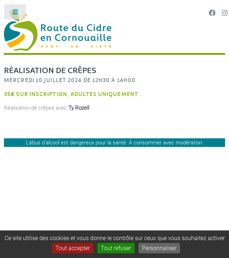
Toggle (15, 13)
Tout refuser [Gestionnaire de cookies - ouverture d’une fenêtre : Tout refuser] (116, 248)
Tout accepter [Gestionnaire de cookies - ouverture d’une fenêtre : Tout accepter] (72, 248)
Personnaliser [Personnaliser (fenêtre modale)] (159, 248)
